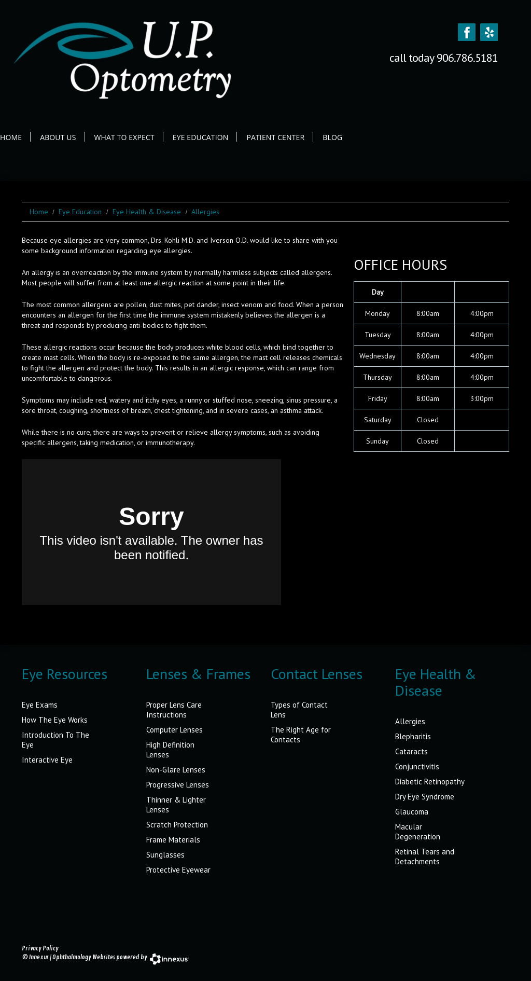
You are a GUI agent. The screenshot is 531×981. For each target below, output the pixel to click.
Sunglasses (165, 855)
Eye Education (201, 137)
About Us (58, 137)
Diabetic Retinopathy (430, 781)
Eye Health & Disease (147, 211)
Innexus (39, 957)
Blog (332, 137)
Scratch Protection (177, 825)
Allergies (410, 721)
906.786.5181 (467, 57)
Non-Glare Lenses (175, 770)
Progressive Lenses (177, 785)
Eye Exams (40, 705)
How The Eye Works (55, 720)
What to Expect (124, 137)
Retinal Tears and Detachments (424, 856)
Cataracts (411, 751)
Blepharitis (413, 736)
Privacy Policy (40, 948)
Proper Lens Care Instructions (174, 710)
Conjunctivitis (417, 766)
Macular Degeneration (417, 831)
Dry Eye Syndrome (424, 797)
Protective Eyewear (178, 870)
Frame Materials (173, 840)
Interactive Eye (47, 760)
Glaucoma (411, 812)
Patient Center (275, 137)
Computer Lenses (174, 730)
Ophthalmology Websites (83, 957)
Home (11, 137)
